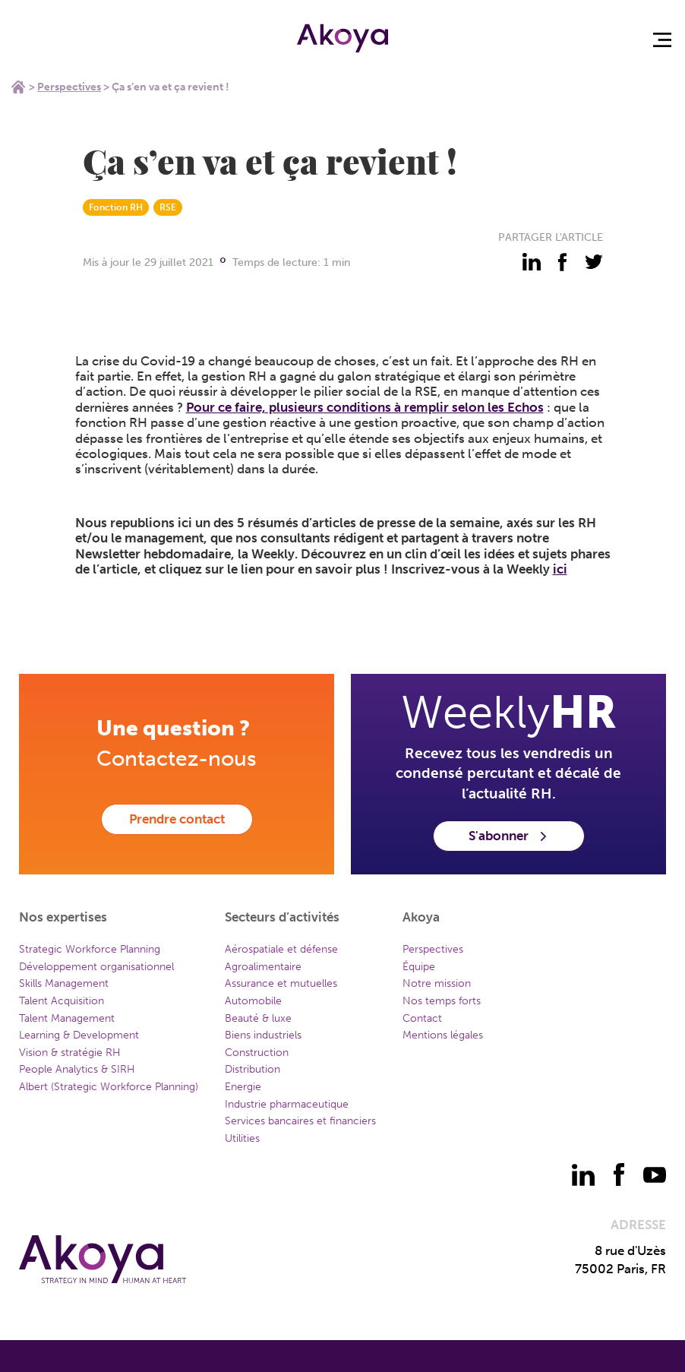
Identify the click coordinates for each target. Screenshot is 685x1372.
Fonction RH (116, 207)
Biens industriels (263, 1035)
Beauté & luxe (258, 1018)
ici (560, 569)
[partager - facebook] (563, 262)
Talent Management (67, 1018)
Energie (243, 1086)
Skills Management (64, 983)
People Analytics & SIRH (77, 1069)
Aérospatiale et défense (281, 949)
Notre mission (436, 983)
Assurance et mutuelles (281, 983)
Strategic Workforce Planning (89, 949)
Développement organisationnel (96, 966)
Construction (257, 1052)
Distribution (252, 1069)
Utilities (242, 1138)
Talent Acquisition (61, 1000)
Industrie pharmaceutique (287, 1104)
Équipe (418, 966)
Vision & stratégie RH (70, 1052)
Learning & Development (79, 1035)
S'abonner (509, 835)
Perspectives (69, 87)
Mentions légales (442, 1035)
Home (18, 86)
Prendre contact (177, 819)
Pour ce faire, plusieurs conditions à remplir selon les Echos (365, 407)
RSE (167, 207)
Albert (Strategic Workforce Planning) (108, 1086)
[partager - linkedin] (531, 262)
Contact (422, 1018)
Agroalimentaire (263, 966)
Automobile (253, 1000)
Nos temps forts (441, 1000)
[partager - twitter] (594, 262)
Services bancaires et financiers (300, 1120)
